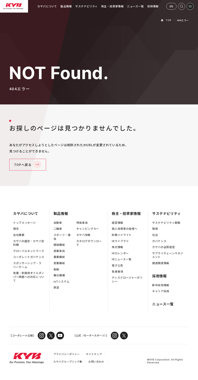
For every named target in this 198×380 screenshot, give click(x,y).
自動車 (58, 223)
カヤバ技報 (83, 235)
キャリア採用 (160, 291)
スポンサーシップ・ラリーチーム (27, 265)
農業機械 (59, 257)
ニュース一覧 (135, 6)
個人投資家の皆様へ (124, 229)
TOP (168, 20)
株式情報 (117, 247)
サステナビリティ (86, 6)
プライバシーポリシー (66, 354)
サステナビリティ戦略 (166, 223)
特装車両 (82, 223)
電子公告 (117, 265)
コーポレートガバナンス (28, 257)
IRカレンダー (120, 253)
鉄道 (56, 287)
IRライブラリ (120, 241)
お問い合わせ (96, 361)
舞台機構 (59, 275)
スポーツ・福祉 (62, 237)
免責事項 (117, 271)
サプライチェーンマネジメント (167, 255)
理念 (16, 229)
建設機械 (59, 245)
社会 (155, 235)
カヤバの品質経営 (163, 247)
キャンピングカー (87, 229)
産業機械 (59, 263)
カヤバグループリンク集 (67, 361)
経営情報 (117, 223)
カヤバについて (47, 6)
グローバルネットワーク (28, 251)
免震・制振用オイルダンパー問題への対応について (28, 276)
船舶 (56, 269)
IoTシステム (61, 281)
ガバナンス (159, 241)
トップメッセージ (24, 223)
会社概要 (19, 235)
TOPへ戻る (23, 164)
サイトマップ (94, 354)
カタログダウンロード (89, 243)
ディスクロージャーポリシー (127, 279)
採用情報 (153, 6)
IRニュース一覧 (121, 259)
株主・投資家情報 (112, 6)
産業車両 (59, 251)
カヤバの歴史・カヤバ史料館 (28, 243)
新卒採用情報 (160, 285)
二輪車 (58, 229)
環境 (155, 229)
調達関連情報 (160, 263)
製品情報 (66, 6)
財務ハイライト (121, 235)
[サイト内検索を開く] (181, 6)
